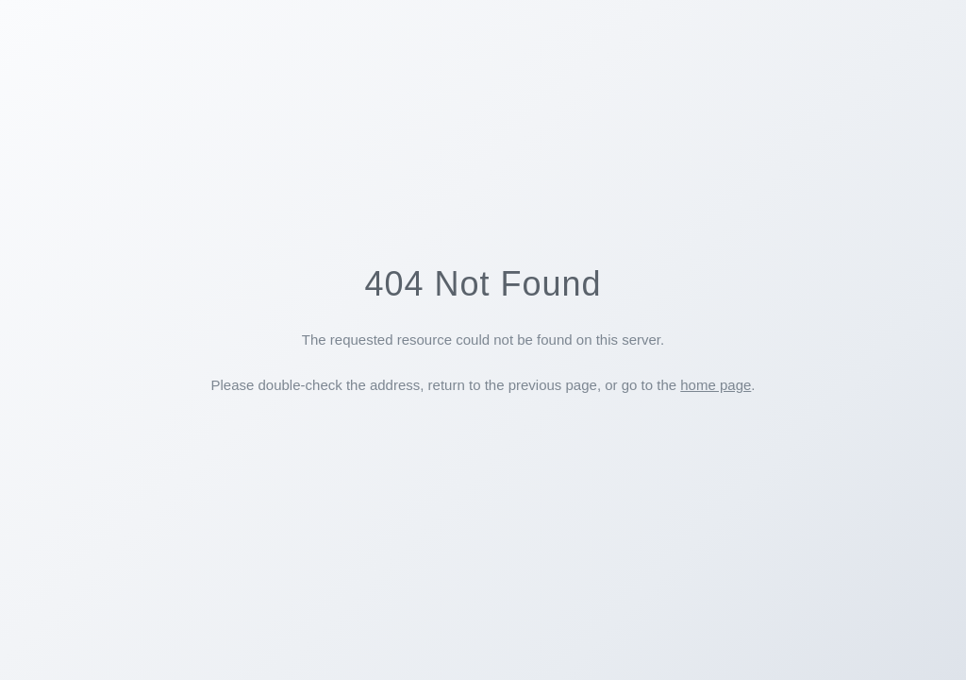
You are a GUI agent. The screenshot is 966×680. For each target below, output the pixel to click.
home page (715, 385)
